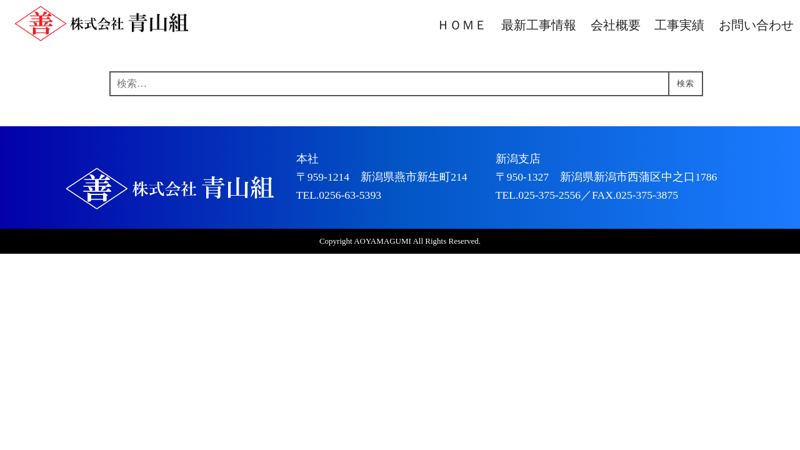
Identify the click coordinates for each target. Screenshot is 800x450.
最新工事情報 (538, 25)
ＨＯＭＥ (462, 25)
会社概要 (616, 25)
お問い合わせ (756, 25)
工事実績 (679, 25)
